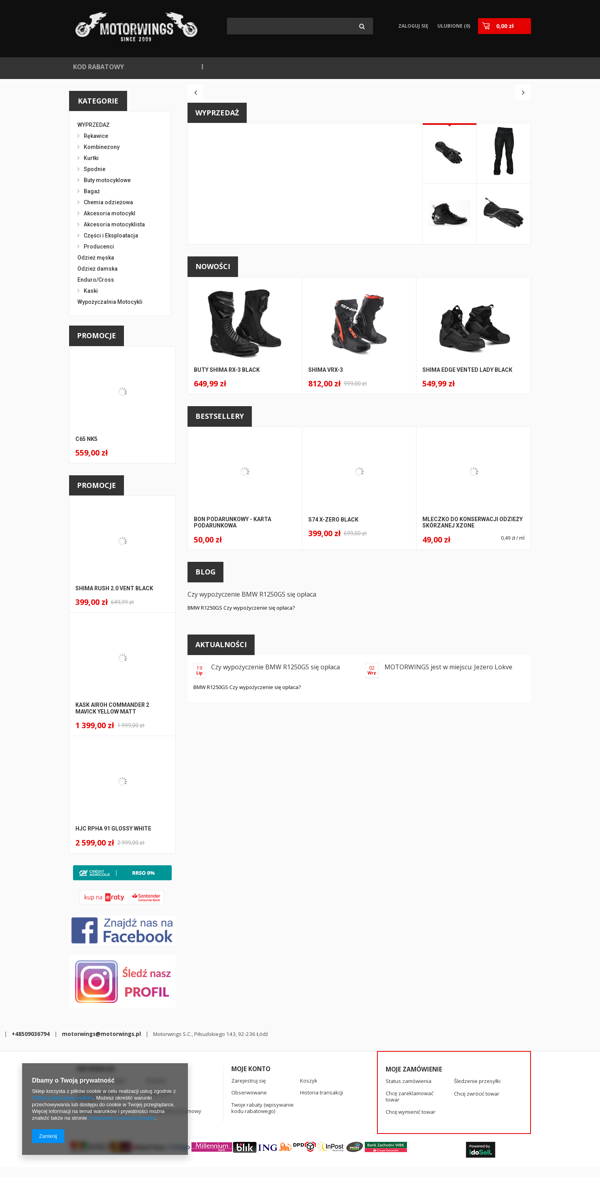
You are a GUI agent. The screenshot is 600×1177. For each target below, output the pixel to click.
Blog (205, 705)
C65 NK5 (86, 439)
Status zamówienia (408, 1048)
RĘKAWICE (448, 66)
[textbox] (300, 26)
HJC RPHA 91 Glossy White (113, 828)
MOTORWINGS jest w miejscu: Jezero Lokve (448, 801)
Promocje (96, 335)
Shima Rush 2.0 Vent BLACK (114, 588)
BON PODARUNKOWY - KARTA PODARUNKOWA (232, 656)
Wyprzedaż (217, 246)
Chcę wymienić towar (410, 1079)
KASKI (484, 66)
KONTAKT (377, 66)
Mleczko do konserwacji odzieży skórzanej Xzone (472, 656)
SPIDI (413, 66)
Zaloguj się (413, 26)
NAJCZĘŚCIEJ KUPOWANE (217, 66)
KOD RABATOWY (98, 66)
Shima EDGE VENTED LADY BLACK (467, 504)
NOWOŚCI (151, 66)
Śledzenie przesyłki (477, 1048)
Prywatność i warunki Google (121, 1118)
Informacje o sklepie (101, 1048)
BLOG (341, 66)
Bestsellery (219, 550)
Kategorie (98, 100)
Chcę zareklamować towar (409, 1064)
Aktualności (221, 778)
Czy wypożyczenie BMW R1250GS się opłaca (252, 728)
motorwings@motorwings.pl (279, 1117)
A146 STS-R (324, 272)
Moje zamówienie (414, 1036)
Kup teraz (321, 355)
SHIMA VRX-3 (325, 504)
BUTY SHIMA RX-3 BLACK (227, 504)
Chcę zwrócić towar (476, 1061)
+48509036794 (208, 1117)
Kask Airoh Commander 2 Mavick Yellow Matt (112, 708)
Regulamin (158, 1060)
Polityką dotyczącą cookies (62, 1098)
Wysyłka (156, 1048)
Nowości (212, 400)
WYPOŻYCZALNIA (294, 66)
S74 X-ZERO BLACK (333, 653)
